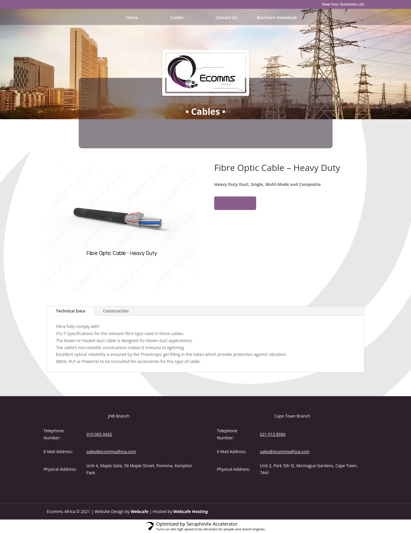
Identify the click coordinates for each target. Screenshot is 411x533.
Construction (116, 311)
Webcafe (139, 511)
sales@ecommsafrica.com (111, 451)
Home (132, 18)
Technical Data (70, 311)
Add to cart (235, 203)
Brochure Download (277, 18)
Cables (177, 18)
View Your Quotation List (343, 5)
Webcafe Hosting (190, 511)
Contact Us (226, 18)
